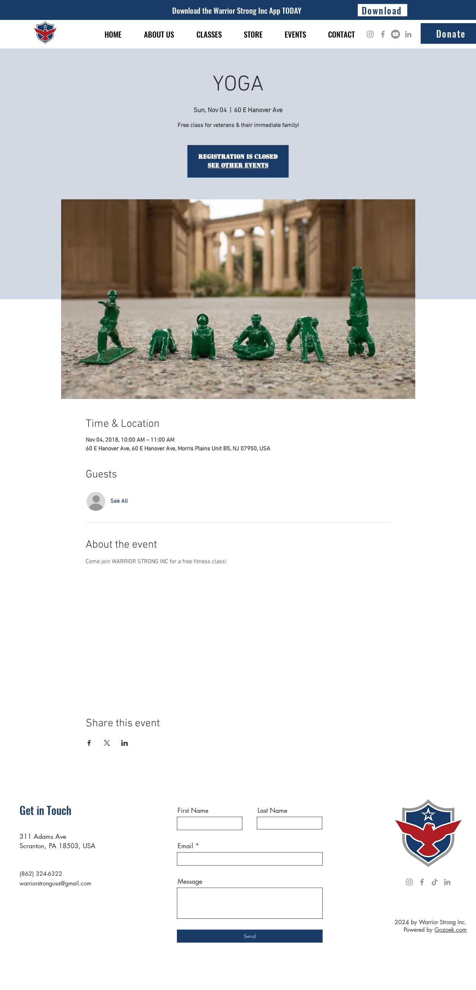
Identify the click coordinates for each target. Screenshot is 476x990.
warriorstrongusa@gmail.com (55, 883)
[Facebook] (382, 34)
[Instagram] (370, 34)
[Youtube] (395, 34)
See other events (238, 165)
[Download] (382, 10)
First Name (193, 810)
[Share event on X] (106, 743)
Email (185, 845)
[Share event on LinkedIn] (124, 743)
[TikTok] (434, 882)
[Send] (250, 936)
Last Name (272, 810)
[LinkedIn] (408, 34)
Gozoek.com (450, 930)
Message (190, 881)
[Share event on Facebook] (89, 743)
